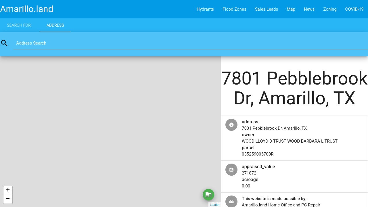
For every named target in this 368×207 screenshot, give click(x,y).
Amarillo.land (26, 9)
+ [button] (8, 190)
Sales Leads (266, 9)
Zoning (330, 9)
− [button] (8, 199)
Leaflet (214, 204)
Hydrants (205, 9)
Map (291, 9)
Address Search (31, 43)
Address (55, 25)
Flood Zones (234, 9)
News (309, 9)
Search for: (19, 25)
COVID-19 (354, 9)
